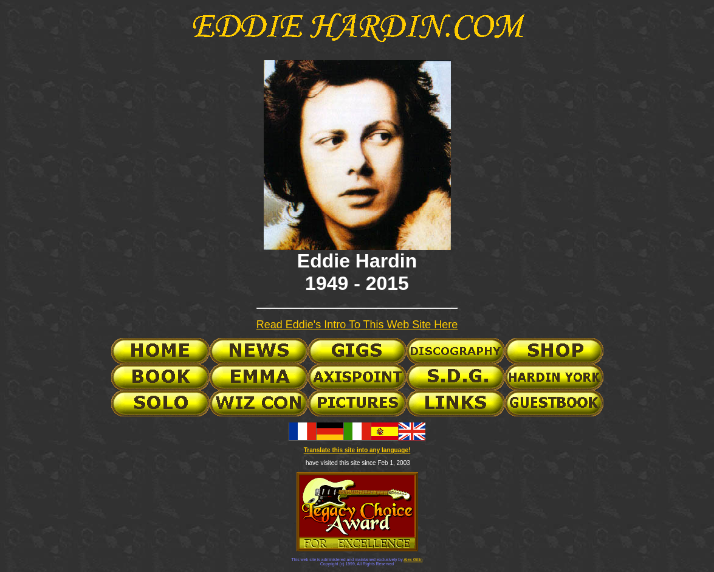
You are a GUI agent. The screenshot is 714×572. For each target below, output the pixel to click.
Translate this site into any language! (357, 450)
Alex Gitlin (412, 559)
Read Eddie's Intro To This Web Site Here (357, 325)
